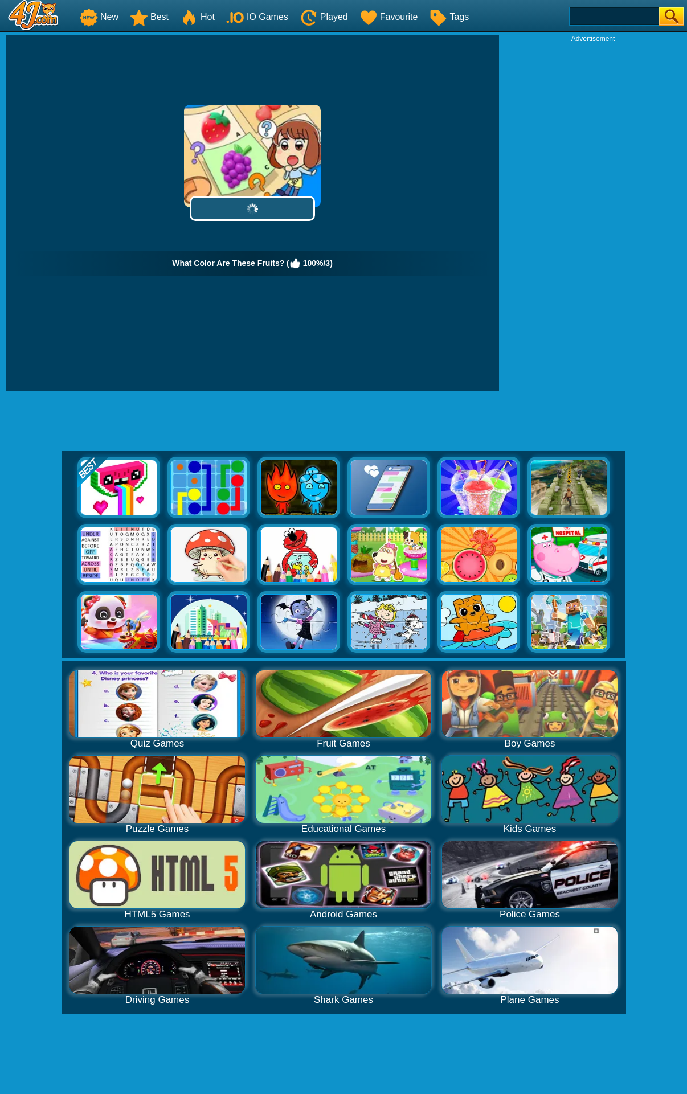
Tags (449, 17)
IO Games (257, 17)
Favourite (388, 17)
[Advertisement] (593, 214)
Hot (197, 17)
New (99, 17)
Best (149, 17)
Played (324, 17)
